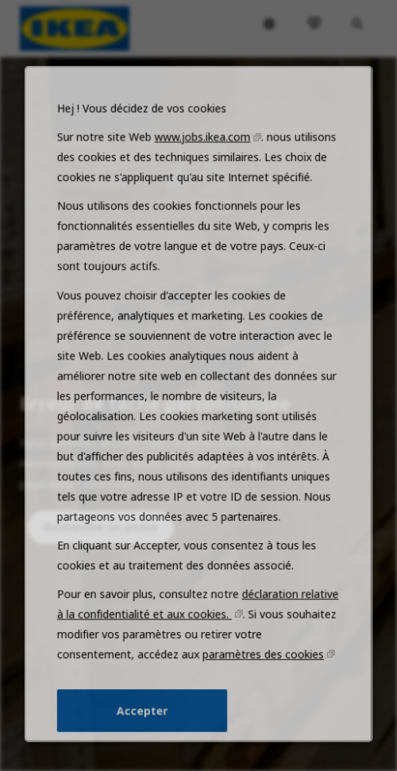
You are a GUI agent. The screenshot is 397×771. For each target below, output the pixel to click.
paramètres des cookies (261, 665)
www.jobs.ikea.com (202, 163)
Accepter (143, 720)
